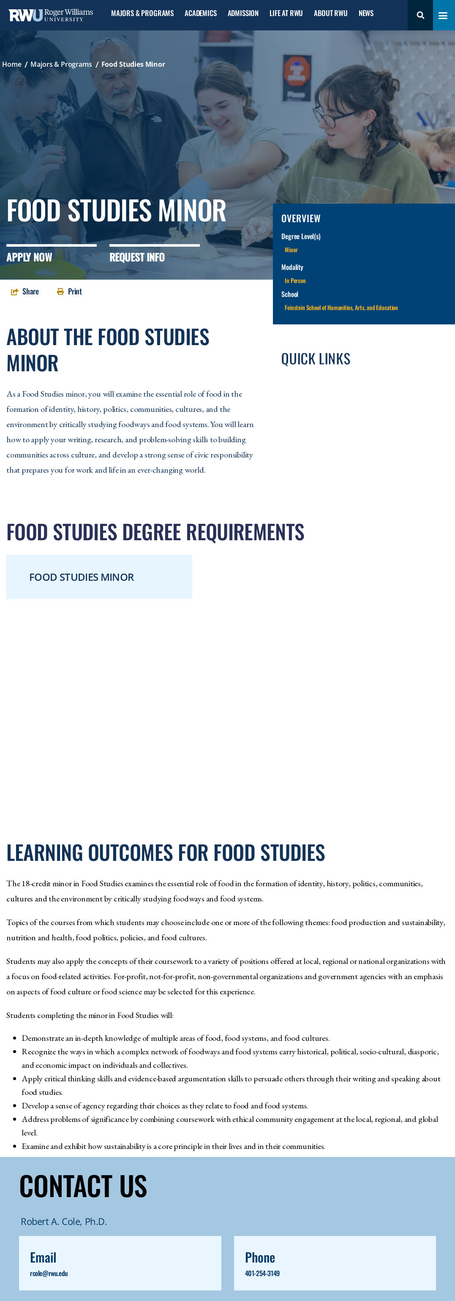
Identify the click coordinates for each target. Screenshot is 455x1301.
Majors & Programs (142, 13)
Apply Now (29, 256)
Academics (200, 13)
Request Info (137, 256)
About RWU (330, 13)
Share (30, 291)
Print (75, 291)
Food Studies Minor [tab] (81, 577)
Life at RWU (286, 13)
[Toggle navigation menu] (443, 15)
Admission (243, 13)
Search (420, 15)
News (366, 13)
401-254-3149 (262, 1273)
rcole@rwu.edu (49, 1273)
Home (11, 64)
